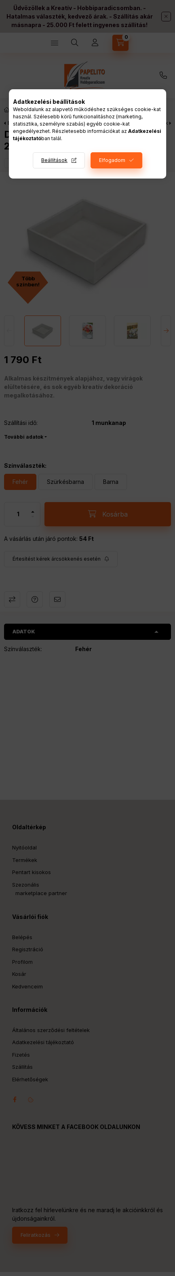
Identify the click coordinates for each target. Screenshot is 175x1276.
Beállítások (54, 160)
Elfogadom (112, 160)
